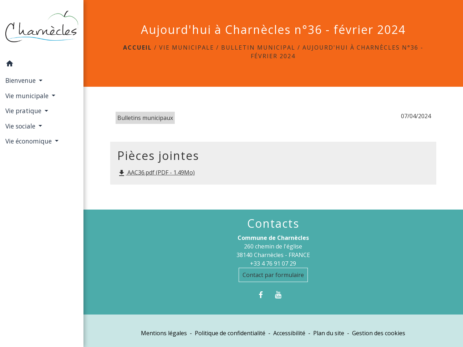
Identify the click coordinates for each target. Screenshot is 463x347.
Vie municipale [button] (27, 95)
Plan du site (328, 333)
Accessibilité (289, 333)
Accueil (137, 47)
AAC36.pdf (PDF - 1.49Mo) (156, 173)
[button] (41, 64)
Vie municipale (186, 47)
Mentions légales (164, 333)
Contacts (273, 223)
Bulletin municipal (258, 47)
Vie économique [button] (29, 141)
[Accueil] (41, 28)
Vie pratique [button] (24, 110)
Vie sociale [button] (21, 126)
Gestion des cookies (378, 333)
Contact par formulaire (273, 275)
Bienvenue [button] (21, 80)
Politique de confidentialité (230, 333)
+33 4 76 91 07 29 (273, 263)
